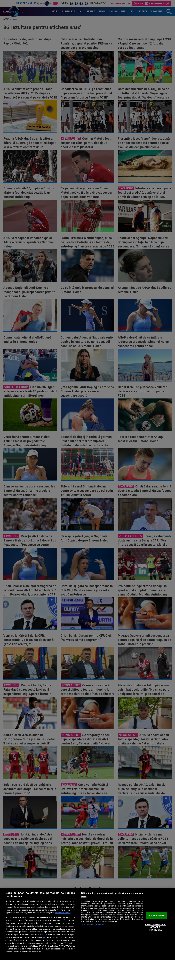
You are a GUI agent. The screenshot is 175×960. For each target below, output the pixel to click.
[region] (87, 924)
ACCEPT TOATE (156, 915)
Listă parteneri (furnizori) (92, 924)
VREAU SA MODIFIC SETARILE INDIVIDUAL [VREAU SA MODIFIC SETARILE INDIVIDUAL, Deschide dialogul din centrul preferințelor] (155, 927)
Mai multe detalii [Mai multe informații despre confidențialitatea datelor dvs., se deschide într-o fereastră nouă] (62, 913)
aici (44, 937)
